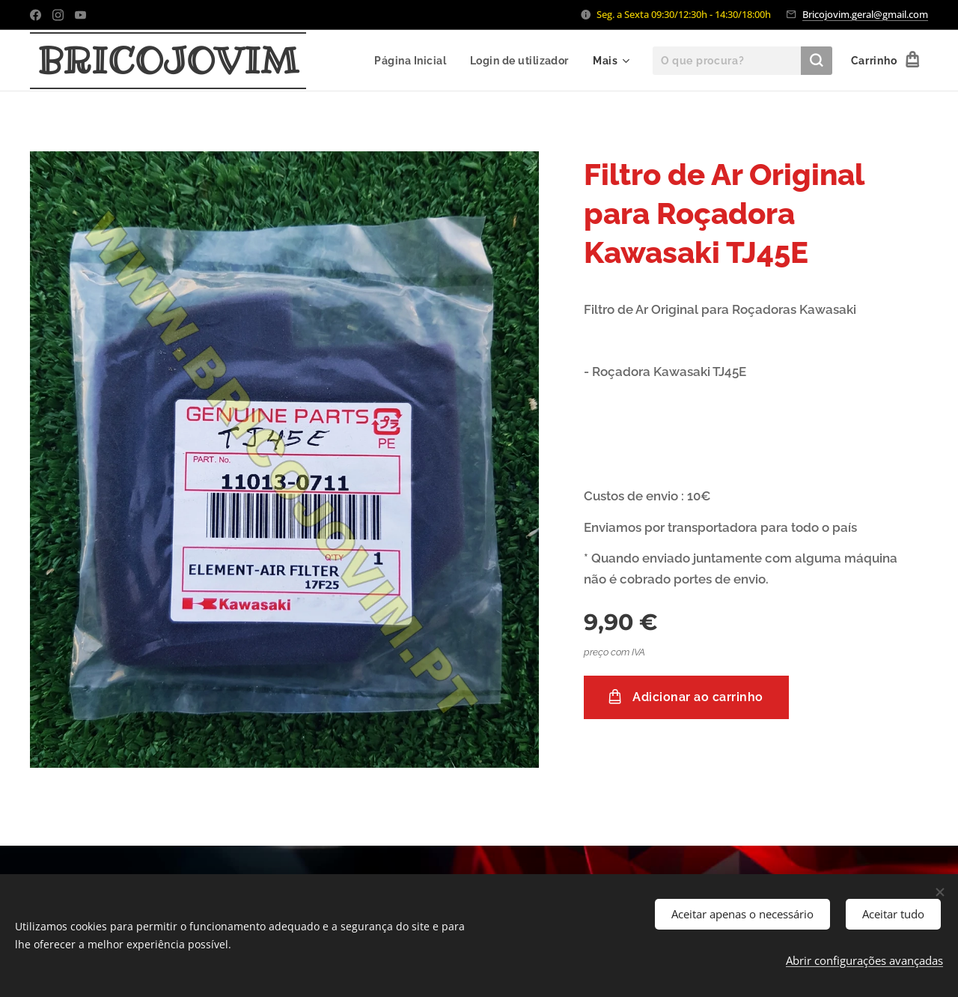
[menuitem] (410, 60)
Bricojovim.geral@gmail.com (865, 14)
